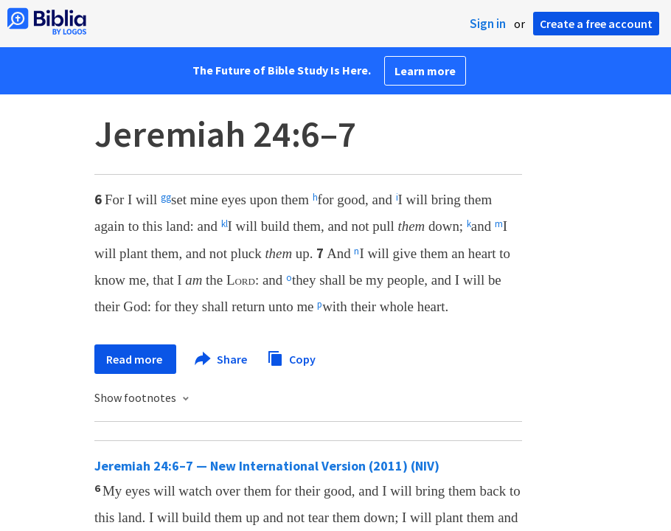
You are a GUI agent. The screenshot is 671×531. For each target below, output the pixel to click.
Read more (135, 359)
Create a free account (596, 23)
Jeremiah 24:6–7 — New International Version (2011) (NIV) (266, 465)
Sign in (488, 23)
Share (221, 359)
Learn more (425, 70)
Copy (291, 357)
